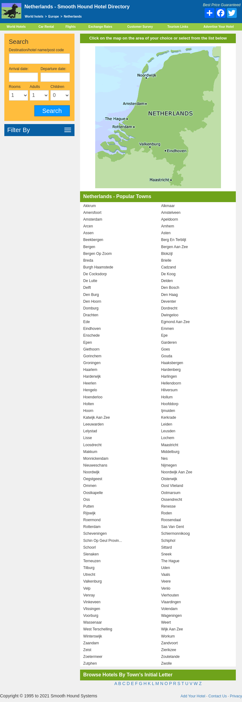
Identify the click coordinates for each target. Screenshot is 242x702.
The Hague (170, 561)
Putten (88, 506)
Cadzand (168, 267)
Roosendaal (171, 520)
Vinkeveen (91, 602)
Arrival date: (19, 69)
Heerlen (89, 383)
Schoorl (89, 547)
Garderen (169, 342)
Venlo (165, 588)
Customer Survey (140, 26)
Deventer (168, 301)
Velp (86, 588)
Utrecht (89, 574)
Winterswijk (92, 636)
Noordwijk (91, 472)
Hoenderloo (92, 397)
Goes (165, 349)
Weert (166, 622)
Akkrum (89, 206)
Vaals (165, 574)
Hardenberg (170, 370)
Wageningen (171, 615)
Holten (88, 404)
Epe (164, 335)
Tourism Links (177, 26)
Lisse (87, 438)
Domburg (90, 308)
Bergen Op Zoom (97, 253)
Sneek (166, 554)
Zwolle (166, 663)
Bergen (89, 247)
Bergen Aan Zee (174, 247)
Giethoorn (91, 349)
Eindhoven (92, 328)
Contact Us (217, 696)
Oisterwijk (169, 479)
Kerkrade (168, 417)
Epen (87, 342)
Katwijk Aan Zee (96, 417)
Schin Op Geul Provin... (102, 540)
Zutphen (90, 663)
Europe (53, 16)
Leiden (166, 424)
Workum (168, 636)
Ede (86, 322)
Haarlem (90, 370)
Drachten (90, 315)
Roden (166, 513)
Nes (164, 458)
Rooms (15, 87)
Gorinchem (92, 356)
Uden (165, 568)
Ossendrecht (171, 499)
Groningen (91, 363)
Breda (88, 260)
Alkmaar (168, 206)
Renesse (168, 506)
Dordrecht (169, 308)
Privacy (236, 696)
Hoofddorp (169, 404)
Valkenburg (92, 581)
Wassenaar (92, 622)
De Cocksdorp (95, 274)
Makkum (90, 452)
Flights (71, 26)
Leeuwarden (93, 424)
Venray (89, 595)
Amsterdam (92, 219)
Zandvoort (169, 643)
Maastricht (169, 445)
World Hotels (16, 26)
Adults (35, 87)
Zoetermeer (92, 656)
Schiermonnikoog (175, 533)
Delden (167, 281)
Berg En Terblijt (173, 240)
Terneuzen (91, 561)
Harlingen (169, 376)
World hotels (34, 16)
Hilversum (169, 390)
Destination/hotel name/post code (36, 50)
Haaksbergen (172, 363)
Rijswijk (89, 513)
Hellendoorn (171, 383)
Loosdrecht (92, 445)
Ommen (89, 486)
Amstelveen (170, 212)
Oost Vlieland (172, 486)
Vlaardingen (171, 602)
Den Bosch (170, 287)
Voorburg (90, 615)
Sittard (166, 547)
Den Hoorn (92, 301)
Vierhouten (170, 595)
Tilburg (88, 568)
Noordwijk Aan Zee (176, 472)
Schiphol (168, 540)
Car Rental (46, 26)
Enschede (91, 335)
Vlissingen (91, 609)
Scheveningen (95, 533)
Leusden (168, 431)
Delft (87, 287)
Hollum (166, 397)
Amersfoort (92, 212)
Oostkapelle (93, 493)
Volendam (169, 609)
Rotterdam (91, 527)
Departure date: (53, 69)
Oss (86, 499)
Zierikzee (168, 650)
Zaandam (91, 643)
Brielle (166, 260)
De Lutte (90, 281)
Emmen (167, 328)
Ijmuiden (168, 411)
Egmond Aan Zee (175, 322)
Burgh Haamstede (98, 267)
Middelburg (170, 452)
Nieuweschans (95, 465)
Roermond (91, 520)
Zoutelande (170, 656)
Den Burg (91, 295)
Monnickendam (95, 458)
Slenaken (91, 554)
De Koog (168, 274)
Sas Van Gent (172, 527)
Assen (88, 233)
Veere (166, 581)
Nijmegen (169, 465)
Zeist (87, 650)
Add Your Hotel (192, 696)
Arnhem (167, 226)
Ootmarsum (170, 493)
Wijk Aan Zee (172, 629)
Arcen (88, 226)
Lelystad (90, 431)
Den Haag (169, 295)
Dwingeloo (169, 315)
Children (57, 87)
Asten (166, 233)
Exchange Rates (100, 26)
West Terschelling (97, 629)
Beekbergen (93, 240)
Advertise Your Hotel (218, 26)
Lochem (167, 438)
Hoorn (88, 411)
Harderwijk (92, 376)
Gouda (166, 356)
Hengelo (90, 390)
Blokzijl (166, 253)
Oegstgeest (92, 479)
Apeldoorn (169, 219)
